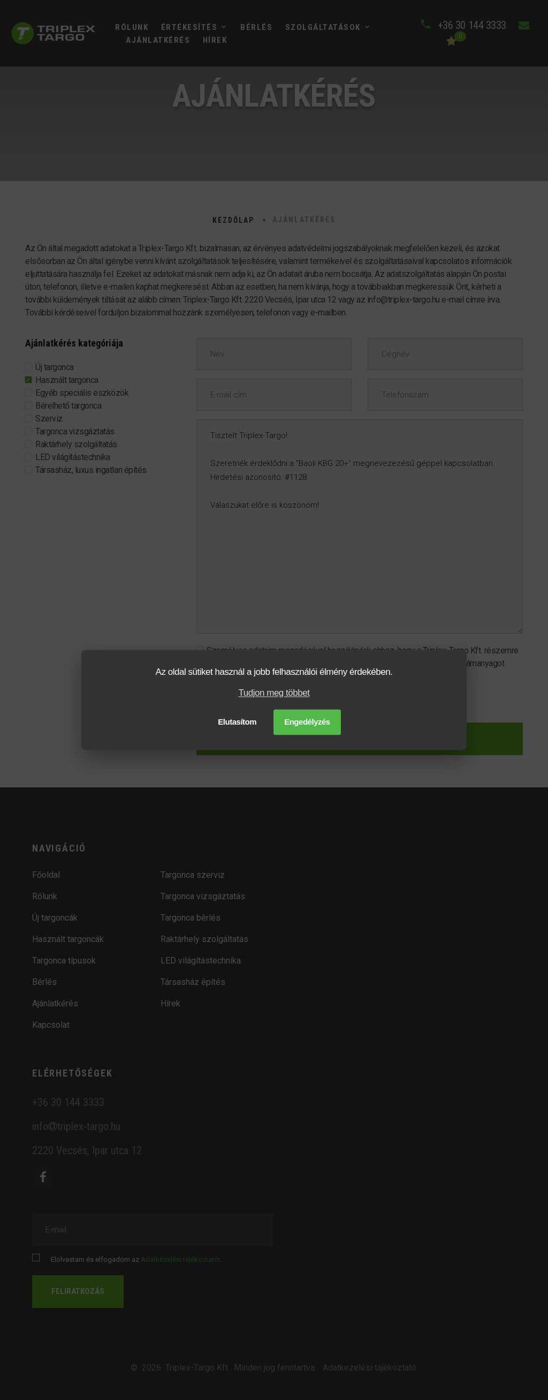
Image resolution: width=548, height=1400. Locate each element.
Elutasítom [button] (237, 722)
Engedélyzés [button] (307, 722)
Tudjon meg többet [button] (274, 693)
